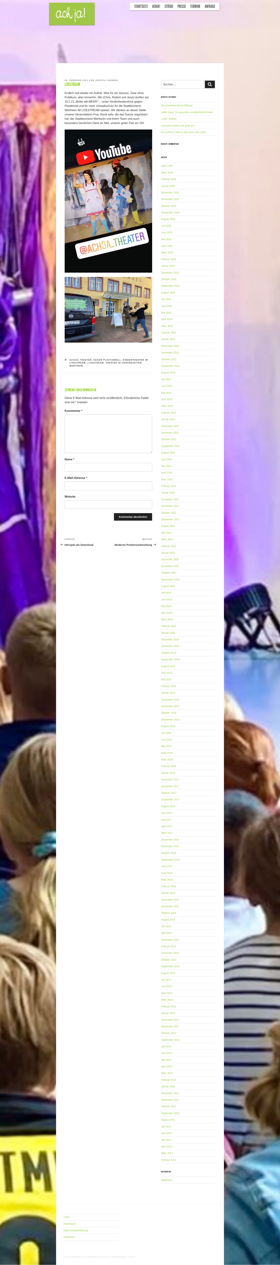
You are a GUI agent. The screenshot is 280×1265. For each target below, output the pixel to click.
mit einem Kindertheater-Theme (117, 1256)
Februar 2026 (168, 179)
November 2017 (170, 786)
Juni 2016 (166, 866)
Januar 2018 (168, 772)
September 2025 (170, 212)
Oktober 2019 (168, 652)
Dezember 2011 (170, 1093)
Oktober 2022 (168, 439)
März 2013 (167, 999)
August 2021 (168, 526)
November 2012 (170, 1026)
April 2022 (166, 472)
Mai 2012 (166, 1059)
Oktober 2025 (168, 205)
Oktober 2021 (168, 512)
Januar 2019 (168, 692)
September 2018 (170, 719)
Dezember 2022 (170, 426)
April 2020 (166, 612)
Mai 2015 (166, 933)
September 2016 (170, 859)
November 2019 (170, 646)
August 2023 (168, 372)
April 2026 (166, 165)
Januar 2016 (168, 893)
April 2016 (166, 873)
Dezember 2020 (170, 559)
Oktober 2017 (168, 792)
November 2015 (170, 906)
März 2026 (167, 172)
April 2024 (166, 319)
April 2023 (166, 399)
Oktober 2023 (168, 359)
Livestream (96, 363)
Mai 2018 (166, 746)
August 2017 (168, 806)
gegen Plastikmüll (107, 360)
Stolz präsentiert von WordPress (82, 1256)
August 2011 (168, 1119)
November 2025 (170, 199)
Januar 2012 (168, 1086)
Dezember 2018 (170, 699)
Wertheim (76, 366)
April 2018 (166, 753)
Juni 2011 (166, 1133)
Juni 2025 (166, 232)
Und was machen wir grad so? (178, 125)
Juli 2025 (166, 225)
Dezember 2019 (170, 639)
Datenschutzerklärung (76, 1230)
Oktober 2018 (168, 712)
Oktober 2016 (168, 853)
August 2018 (168, 726)
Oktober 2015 (168, 913)
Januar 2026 (168, 185)
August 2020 (168, 586)
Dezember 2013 (170, 953)
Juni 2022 (166, 459)
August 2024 (168, 292)
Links (66, 1217)
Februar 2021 (168, 546)
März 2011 (167, 1153)
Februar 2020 (168, 626)
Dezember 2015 (170, 899)
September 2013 (170, 966)
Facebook (69, 1237)
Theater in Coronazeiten (124, 363)
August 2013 (168, 973)
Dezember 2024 (170, 272)
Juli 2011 (166, 1126)
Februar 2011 (168, 1159)
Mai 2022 (166, 466)
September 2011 (170, 1113)
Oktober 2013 (168, 959)
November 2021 (170, 506)
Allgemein (166, 1180)
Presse (182, 6)
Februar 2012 (168, 1079)
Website (70, 496)
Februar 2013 (168, 1006)
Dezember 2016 (170, 839)
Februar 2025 (168, 259)
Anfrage (210, 6)
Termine (195, 6)
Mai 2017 (166, 819)
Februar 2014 (168, 946)
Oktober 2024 (168, 279)
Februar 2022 (168, 486)
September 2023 (170, 366)
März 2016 (167, 879)
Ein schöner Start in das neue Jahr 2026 (183, 132)
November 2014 (170, 939)
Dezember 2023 (170, 346)
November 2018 (170, 706)
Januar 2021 (168, 552)
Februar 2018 (168, 766)
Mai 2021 (166, 532)
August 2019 (168, 666)
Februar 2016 (168, 886)
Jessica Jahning (106, 80)
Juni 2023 (166, 385)
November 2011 (170, 1099)
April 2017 (166, 826)
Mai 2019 (166, 679)
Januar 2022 (168, 492)
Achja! (156, 6)
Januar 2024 (168, 339)
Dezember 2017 (170, 779)
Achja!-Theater (80, 360)
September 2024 (170, 285)
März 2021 (167, 539)
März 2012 (167, 1073)
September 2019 (170, 659)
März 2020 (167, 619)
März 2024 (167, 326)
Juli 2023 (166, 379)
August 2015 (168, 919)
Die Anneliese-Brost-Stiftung (176, 105)
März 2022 (167, 479)
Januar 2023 (168, 419)
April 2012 (166, 1066)
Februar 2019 (168, 686)
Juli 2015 (166, 926)
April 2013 (166, 993)
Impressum (70, 1223)
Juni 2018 (166, 739)
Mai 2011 (166, 1139)
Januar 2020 (168, 632)
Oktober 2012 (168, 1033)
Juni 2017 (166, 812)
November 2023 (170, 352)
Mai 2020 (166, 606)
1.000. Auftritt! (168, 118)
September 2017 (170, 799)
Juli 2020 (166, 592)
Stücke (168, 6)
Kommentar (73, 410)
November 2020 (170, 566)
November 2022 (170, 432)
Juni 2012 (166, 1053)
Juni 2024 (166, 306)
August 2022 (168, 452)
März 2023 (167, 405)
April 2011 (166, 1146)
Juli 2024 (166, 299)
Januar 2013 (168, 1013)
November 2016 (170, 846)
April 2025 (166, 245)
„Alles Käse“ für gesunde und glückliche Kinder (187, 112)
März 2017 (167, 832)
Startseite (141, 6)
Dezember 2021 (170, 499)
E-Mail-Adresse (76, 477)
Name (69, 459)
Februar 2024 (168, 332)
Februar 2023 (168, 412)
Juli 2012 (166, 1046)
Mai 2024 (166, 312)
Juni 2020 (166, 599)
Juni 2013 (166, 986)
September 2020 (170, 579)
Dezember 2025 (170, 192)
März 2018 (167, 759)
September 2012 (170, 1039)
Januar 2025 (168, 265)
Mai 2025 (166, 239)
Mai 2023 (166, 392)
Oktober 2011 (168, 1106)
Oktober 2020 (168, 572)
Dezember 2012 (170, 1019)
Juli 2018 (166, 733)
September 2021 (170, 519)
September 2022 (170, 446)
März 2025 (167, 252)
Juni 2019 (166, 672)
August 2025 (168, 219)
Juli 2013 (166, 979)
